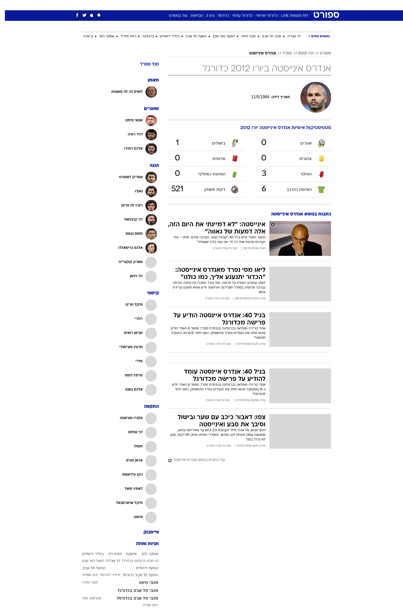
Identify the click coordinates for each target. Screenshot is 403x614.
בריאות (198, 5)
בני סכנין (147, 561)
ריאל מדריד (123, 36)
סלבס (242, 5)
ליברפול (100, 575)
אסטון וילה (110, 554)
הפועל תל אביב (191, 36)
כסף (227, 5)
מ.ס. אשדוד (85, 575)
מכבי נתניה (85, 582)
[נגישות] (7, 5)
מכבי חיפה (243, 36)
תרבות (258, 5)
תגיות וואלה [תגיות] (142, 544)
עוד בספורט (173, 15)
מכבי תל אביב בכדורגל (133, 591)
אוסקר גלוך (101, 36)
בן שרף (83, 36)
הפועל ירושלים (142, 568)
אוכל (214, 5)
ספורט (275, 5)
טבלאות (192, 15)
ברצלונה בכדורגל (129, 561)
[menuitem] (289, 5)
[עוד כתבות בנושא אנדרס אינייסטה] (244, 460)
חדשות (292, 5)
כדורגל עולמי (237, 15)
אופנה (143, 5)
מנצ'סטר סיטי (86, 598)
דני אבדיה (289, 36)
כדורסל (218, 15)
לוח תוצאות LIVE (289, 15)
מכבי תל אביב (266, 36)
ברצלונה (143, 36)
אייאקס (126, 554)
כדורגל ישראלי (262, 15)
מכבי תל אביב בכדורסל (132, 599)
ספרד (282, 53)
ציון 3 (205, 15)
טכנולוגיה (161, 5)
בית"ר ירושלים (165, 36)
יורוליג (112, 575)
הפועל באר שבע (219, 36)
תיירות (181, 5)
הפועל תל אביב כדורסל (135, 575)
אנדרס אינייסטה (257, 53)
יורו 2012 (301, 53)
